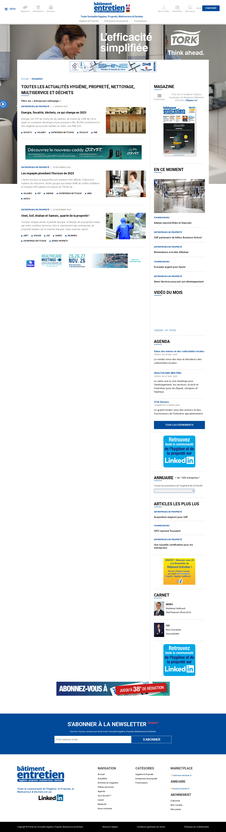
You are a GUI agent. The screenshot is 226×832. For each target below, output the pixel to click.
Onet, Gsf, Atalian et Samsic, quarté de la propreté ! (55, 215)
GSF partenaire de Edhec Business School (178, 237)
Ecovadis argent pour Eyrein (170, 267)
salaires (41, 132)
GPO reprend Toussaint (167, 531)
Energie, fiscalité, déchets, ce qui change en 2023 (53, 112)
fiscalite (83, 132)
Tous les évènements (179, 424)
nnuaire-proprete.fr (180, 788)
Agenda (101, 791)
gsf (48, 236)
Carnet (101, 800)
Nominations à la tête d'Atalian (171, 252)
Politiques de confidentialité (196, 827)
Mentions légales (110, 827)
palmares (72, 236)
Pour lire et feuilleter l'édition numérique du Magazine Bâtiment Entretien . (186, 97)
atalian (37, 236)
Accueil (25, 79)
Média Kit (102, 804)
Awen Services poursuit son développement (179, 281)
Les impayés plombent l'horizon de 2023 (47, 173)
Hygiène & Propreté (89, 21)
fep (39, 193)
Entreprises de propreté (116, 21)
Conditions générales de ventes (151, 827)
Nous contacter (105, 808)
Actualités (37, 79)
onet (25, 236)
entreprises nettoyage (62, 132)
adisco (26, 199)
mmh (89, 193)
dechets (27, 132)
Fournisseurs (140, 21)
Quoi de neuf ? (104, 795)
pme (95, 132)
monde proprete (60, 241)
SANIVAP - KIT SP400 (165, 330)
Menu (10, 8)
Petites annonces (106, 787)
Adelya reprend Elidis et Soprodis (173, 222)
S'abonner (214, 8)
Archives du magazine (108, 783)
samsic (58, 236)
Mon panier (176, 809)
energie (50, 193)
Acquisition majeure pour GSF (171, 517)
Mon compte (176, 805)
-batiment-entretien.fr (181, 775)
